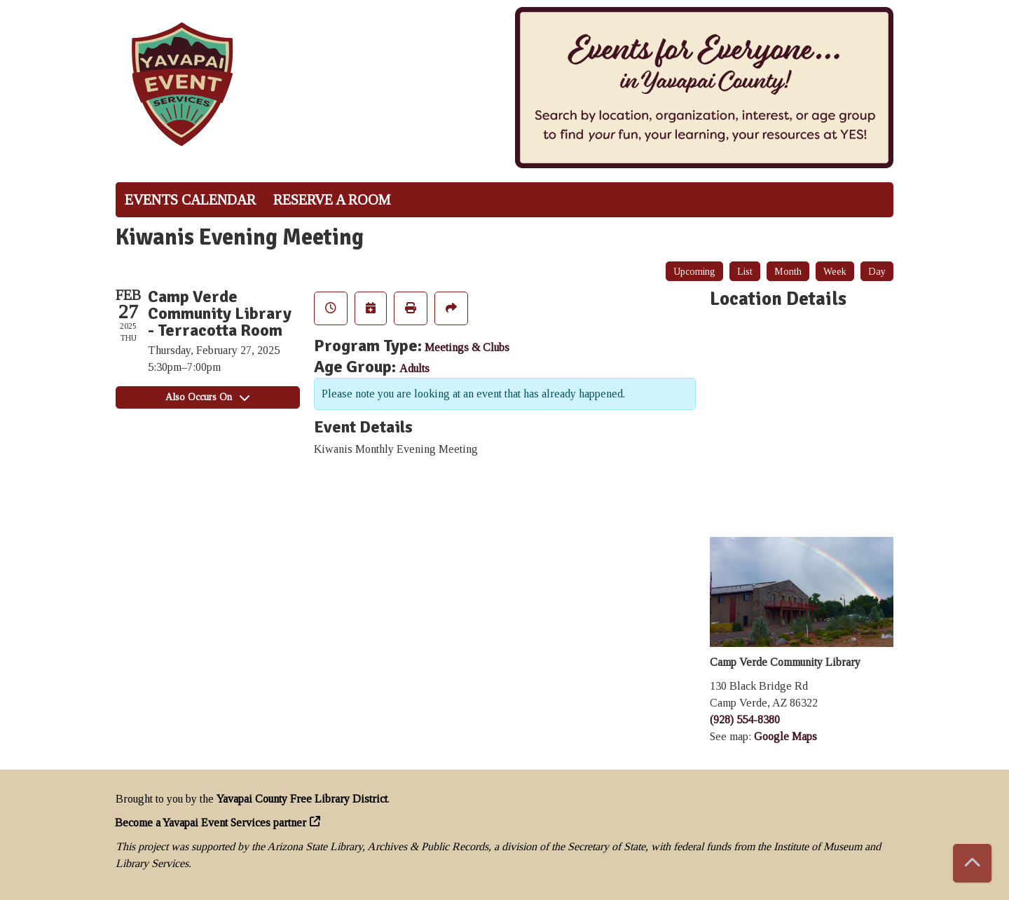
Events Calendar (190, 199)
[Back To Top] (972, 863)
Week (834, 271)
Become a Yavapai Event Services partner (211, 823)
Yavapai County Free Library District (302, 799)
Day (877, 271)
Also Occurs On (207, 397)
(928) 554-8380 (745, 719)
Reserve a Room (331, 199)
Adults (414, 368)
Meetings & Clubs (467, 347)
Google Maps (785, 736)
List (745, 271)
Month (788, 271)
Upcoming (694, 271)
